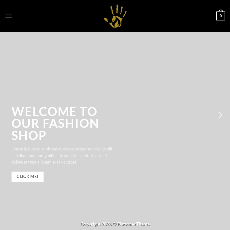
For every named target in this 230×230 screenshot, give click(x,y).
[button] (8, 16)
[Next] (220, 115)
